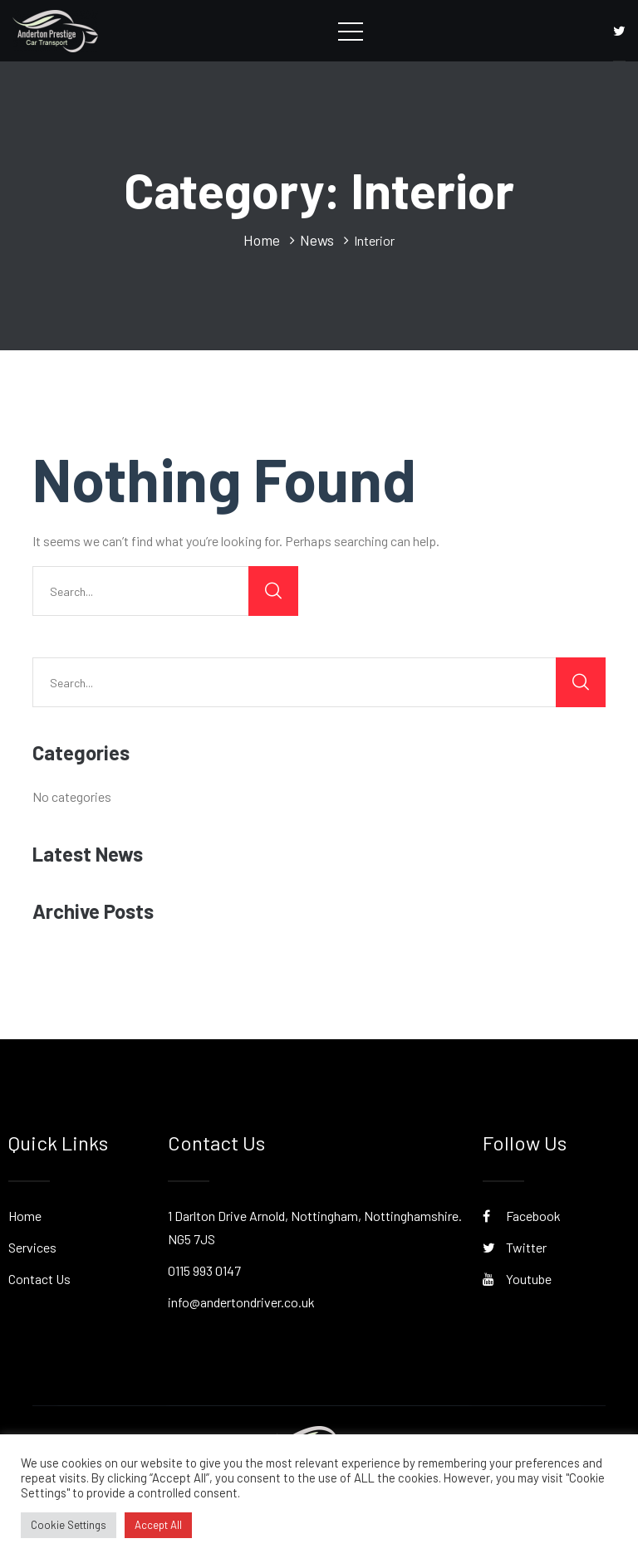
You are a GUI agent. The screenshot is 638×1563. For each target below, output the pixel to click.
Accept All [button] (158, 1524)
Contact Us (39, 1279)
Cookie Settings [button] (68, 1524)
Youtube (517, 1279)
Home (25, 1216)
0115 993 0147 (204, 1270)
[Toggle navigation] (350, 30)
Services (32, 1247)
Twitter (515, 1247)
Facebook (522, 1216)
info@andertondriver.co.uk (241, 1302)
